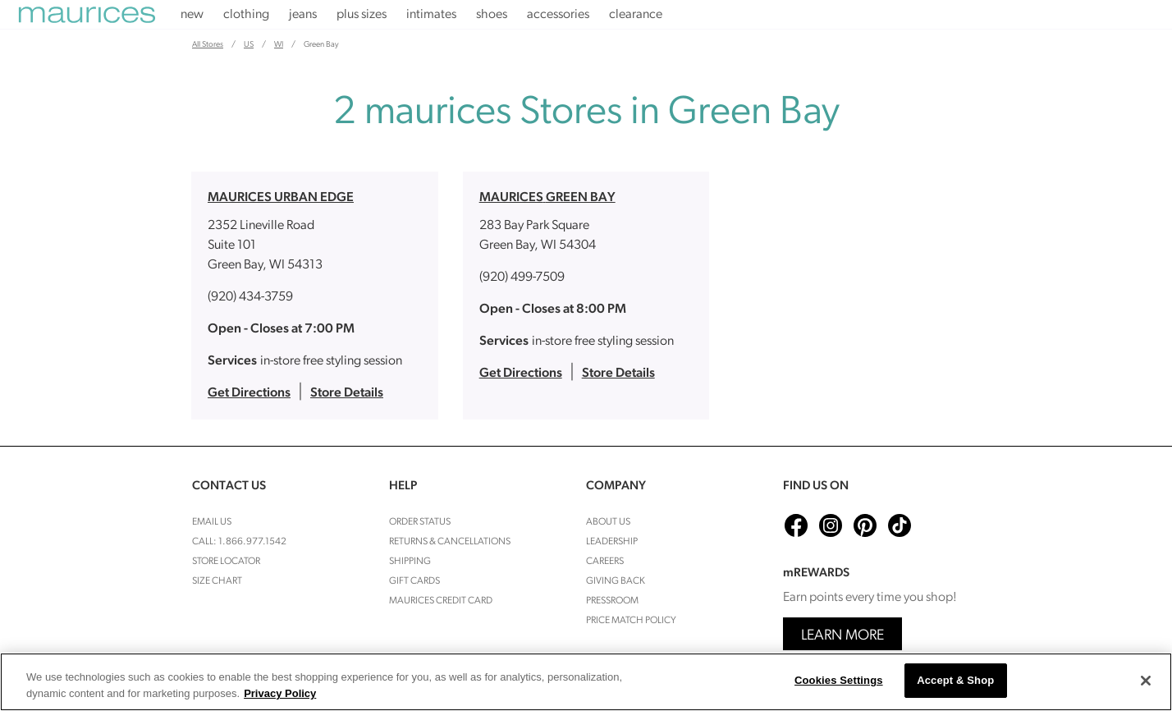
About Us (608, 522)
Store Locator (226, 562)
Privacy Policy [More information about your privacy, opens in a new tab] (280, 693)
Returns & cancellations (449, 542)
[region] (586, 682)
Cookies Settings (838, 680)
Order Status (420, 522)
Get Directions (249, 393)
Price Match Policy (631, 621)
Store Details (346, 393)
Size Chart (217, 581)
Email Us (211, 522)
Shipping (410, 562)
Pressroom (612, 601)
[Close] (1146, 681)
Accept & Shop (955, 680)
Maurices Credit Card (440, 601)
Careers (605, 562)
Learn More (842, 636)
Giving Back (615, 581)
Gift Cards (414, 581)
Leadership (612, 542)
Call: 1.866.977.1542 (239, 542)
